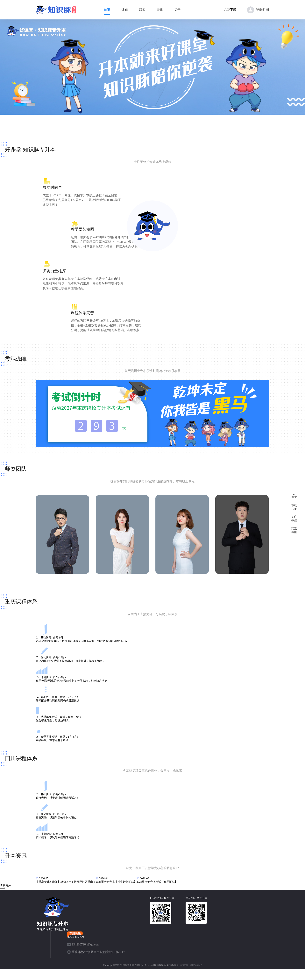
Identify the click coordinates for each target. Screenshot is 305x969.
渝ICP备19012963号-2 (191, 965)
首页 (107, 9)
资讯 (160, 9)
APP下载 (230, 9)
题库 (142, 9)
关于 (177, 9)
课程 (125, 9)
